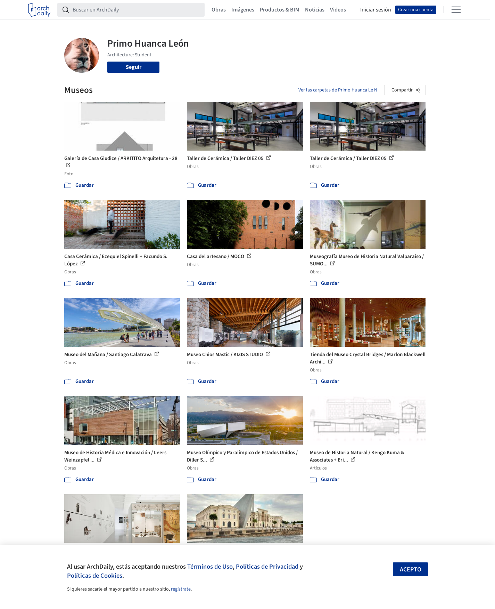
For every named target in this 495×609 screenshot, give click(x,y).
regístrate (181, 589)
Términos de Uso (210, 566)
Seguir (133, 67)
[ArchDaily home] (39, 10)
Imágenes (242, 10)
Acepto (410, 569)
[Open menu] (456, 9)
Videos (338, 10)
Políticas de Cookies (94, 575)
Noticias (314, 10)
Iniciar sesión (375, 10)
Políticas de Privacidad (267, 566)
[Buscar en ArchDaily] (136, 10)
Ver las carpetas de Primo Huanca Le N (337, 90)
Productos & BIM (279, 10)
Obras (219, 10)
